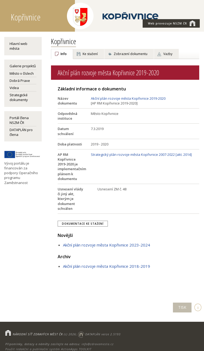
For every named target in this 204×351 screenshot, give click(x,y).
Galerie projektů (23, 66)
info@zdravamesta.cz (98, 344)
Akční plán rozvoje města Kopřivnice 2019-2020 (128, 98)
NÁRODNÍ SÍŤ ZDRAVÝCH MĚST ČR (38, 334)
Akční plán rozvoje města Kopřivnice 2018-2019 (106, 266)
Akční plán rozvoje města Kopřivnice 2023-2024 (106, 245)
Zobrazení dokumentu (130, 54)
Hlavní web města (18, 46)
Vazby (167, 54)
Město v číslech (22, 73)
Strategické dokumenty (19, 97)
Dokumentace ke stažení (83, 223)
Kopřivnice (63, 41)
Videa (14, 87)
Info (64, 54)
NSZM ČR (171, 23)
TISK (182, 307)
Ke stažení (90, 54)
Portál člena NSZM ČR (19, 120)
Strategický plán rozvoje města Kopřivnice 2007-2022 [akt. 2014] (141, 154)
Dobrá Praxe (20, 80)
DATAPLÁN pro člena (21, 132)
